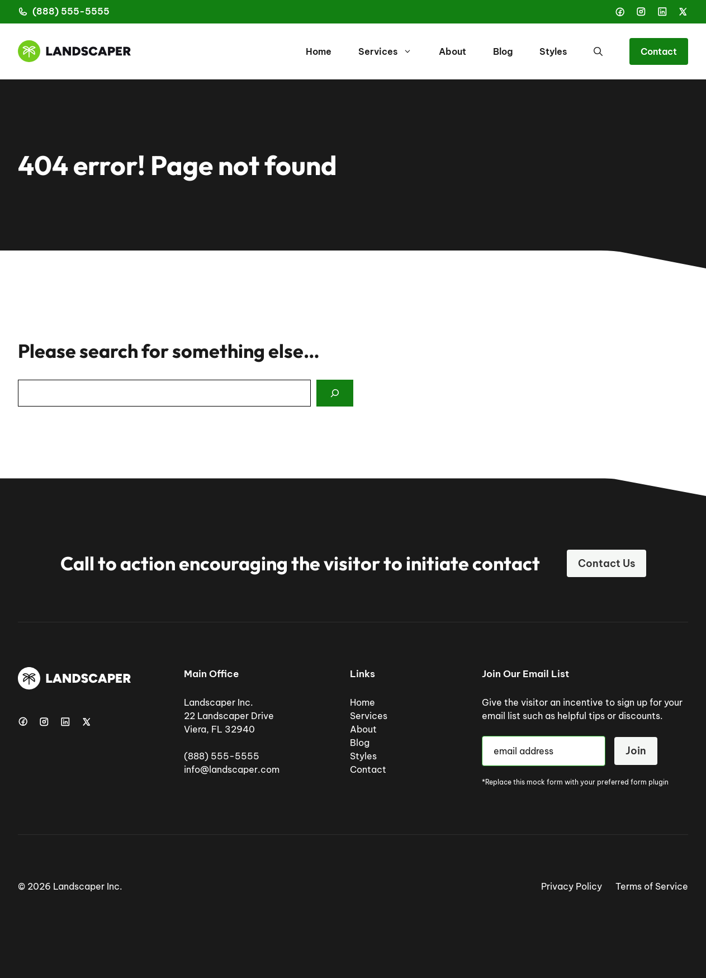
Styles (553, 51)
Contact (659, 51)
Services (391, 51)
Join (636, 750)
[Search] (334, 393)
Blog (503, 51)
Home (318, 51)
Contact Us (606, 563)
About (452, 51)
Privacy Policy (571, 886)
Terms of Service (651, 886)
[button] (598, 51)
